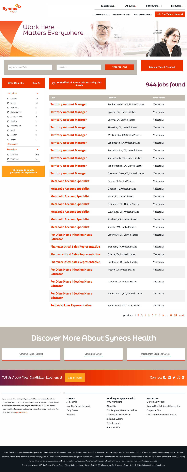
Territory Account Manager (69, 104)
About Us (111, 406)
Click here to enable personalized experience (23, 171)
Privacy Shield (90, 465)
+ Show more (12, 144)
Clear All (36, 83)
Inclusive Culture (115, 419)
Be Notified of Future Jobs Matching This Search (79, 84)
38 (175, 315)
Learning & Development (119, 414)
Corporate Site (101, 14)
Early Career (72, 410)
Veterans (71, 414)
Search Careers (121, 14)
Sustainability (113, 427)
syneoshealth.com (20, 413)
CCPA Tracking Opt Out (106, 465)
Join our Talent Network (162, 67)
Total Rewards (113, 423)
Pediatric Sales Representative (71, 305)
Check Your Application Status (161, 414)
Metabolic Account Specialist (70, 181)
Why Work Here (143, 14)
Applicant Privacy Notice (126, 465)
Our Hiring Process (155, 402)
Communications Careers (31, 353)
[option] (93, 39)
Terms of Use (58, 465)
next (181, 315)
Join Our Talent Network (170, 14)
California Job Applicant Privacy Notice (151, 465)
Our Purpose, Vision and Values (122, 410)
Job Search (72, 402)
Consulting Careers (93, 353)
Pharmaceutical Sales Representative (75, 246)
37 (171, 315)
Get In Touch (75, 377)
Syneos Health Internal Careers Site (163, 406)
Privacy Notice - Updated (74, 465)
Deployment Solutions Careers (155, 353)
